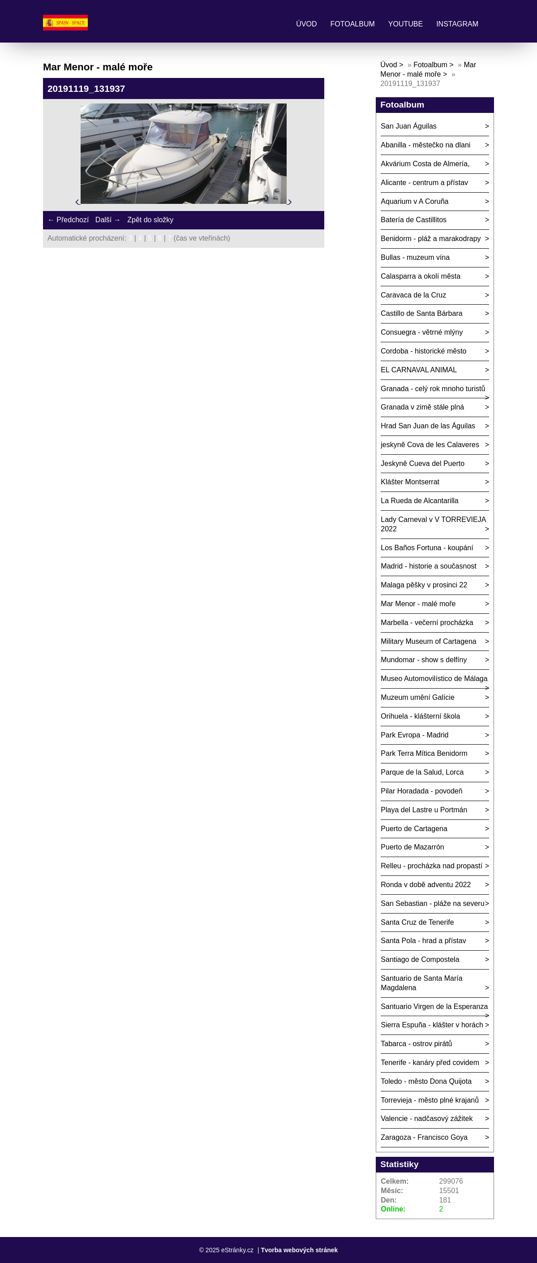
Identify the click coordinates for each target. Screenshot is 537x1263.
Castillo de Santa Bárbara (421, 313)
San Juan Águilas (409, 126)
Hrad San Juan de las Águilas (428, 426)
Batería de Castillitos (414, 220)
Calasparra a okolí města (420, 276)
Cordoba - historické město (423, 351)
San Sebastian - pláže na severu (432, 903)
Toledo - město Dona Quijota (426, 1081)
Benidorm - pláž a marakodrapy (431, 238)
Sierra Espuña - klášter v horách (432, 1025)
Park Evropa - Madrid (414, 735)
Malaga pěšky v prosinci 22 (424, 585)
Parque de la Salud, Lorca (422, 772)
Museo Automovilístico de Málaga (434, 678)
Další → (108, 220)
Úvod (306, 24)
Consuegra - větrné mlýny (422, 332)
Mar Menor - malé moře (418, 604)
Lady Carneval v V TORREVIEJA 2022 (433, 524)
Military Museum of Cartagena (428, 641)
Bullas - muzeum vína (415, 257)
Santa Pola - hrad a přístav (423, 940)
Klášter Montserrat (410, 482)
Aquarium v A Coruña (414, 201)
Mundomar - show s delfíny (424, 660)
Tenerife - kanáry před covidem (430, 1062)
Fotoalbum (353, 24)
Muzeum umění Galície (418, 697)
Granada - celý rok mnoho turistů (433, 388)
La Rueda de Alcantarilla (419, 500)
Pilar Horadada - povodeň (421, 791)
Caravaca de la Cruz (413, 295)
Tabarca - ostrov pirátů (416, 1043)
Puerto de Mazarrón (412, 847)
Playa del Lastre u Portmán (424, 810)
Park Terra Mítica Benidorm (424, 753)
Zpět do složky (150, 220)
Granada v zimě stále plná (422, 407)
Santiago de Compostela (420, 959)
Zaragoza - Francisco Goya (424, 1137)
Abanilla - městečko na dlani (425, 145)
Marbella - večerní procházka (427, 622)
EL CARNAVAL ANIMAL (419, 370)
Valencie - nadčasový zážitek (427, 1118)
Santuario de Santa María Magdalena (421, 982)
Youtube (405, 24)
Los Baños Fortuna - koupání (427, 548)
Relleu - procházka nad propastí (431, 866)
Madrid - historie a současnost (428, 566)
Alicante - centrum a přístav (424, 182)
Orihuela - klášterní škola (420, 716)
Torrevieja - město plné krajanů (430, 1100)
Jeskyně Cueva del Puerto (422, 463)
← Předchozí (68, 220)
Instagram (457, 24)
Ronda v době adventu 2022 (426, 884)
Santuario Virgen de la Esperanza (434, 1006)
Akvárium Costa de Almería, (425, 164)
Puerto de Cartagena (414, 828)
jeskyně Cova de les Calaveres (430, 444)
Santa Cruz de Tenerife (417, 922)
